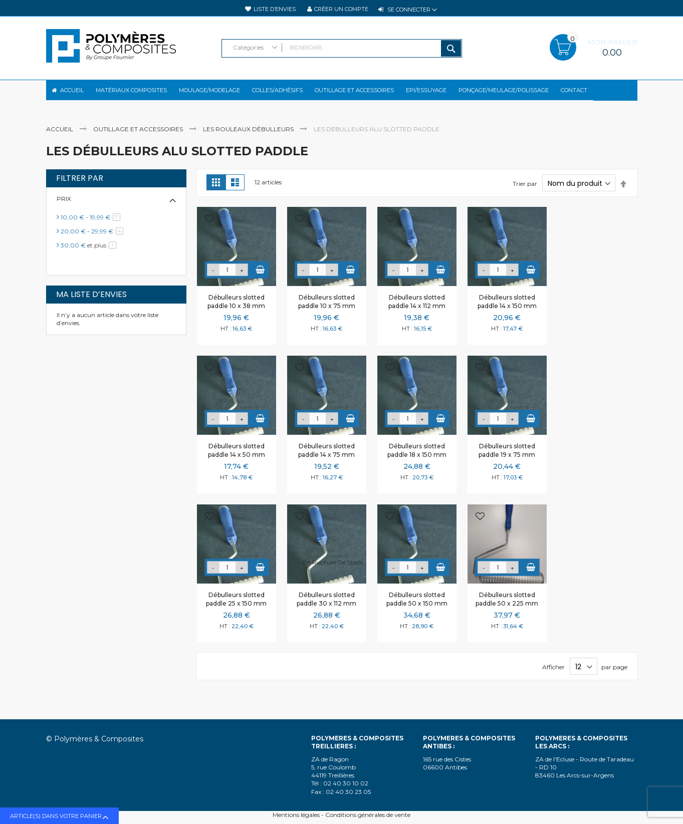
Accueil (60, 137)
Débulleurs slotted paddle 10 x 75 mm (326, 310)
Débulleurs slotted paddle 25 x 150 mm (236, 607)
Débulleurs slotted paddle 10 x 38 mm (236, 310)
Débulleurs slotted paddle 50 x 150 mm (416, 607)
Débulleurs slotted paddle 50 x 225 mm (507, 607)
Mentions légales (296, 814)
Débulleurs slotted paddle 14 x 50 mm (236, 458)
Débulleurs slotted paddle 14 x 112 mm (416, 310)
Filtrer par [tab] (79, 186)
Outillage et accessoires (138, 137)
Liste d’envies (275, 9)
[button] (209, 228)
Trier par (525, 192)
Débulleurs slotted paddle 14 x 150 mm (507, 310)
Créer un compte (341, 9)
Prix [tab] (64, 207)
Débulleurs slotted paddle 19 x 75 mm (507, 458)
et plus (90, 253)
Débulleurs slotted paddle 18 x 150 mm (416, 458)
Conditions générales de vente (367, 814)
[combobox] (342, 48)
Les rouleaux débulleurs (249, 137)
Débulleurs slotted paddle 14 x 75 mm (326, 458)
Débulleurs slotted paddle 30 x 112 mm (326, 607)
